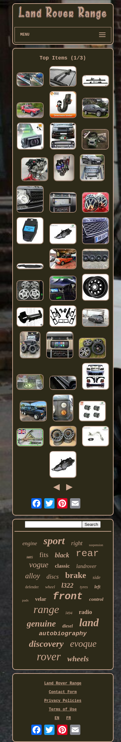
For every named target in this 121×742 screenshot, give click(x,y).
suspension (96, 545)
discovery (46, 644)
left (97, 586)
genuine (41, 623)
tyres (84, 586)
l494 (69, 613)
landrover (86, 566)
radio (85, 612)
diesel (67, 626)
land (89, 622)
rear (87, 553)
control (96, 599)
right (77, 543)
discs (52, 576)
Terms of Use (62, 709)
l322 (67, 585)
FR (68, 718)
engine (29, 543)
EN (57, 718)
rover (49, 656)
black (62, 555)
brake (75, 575)
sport (54, 540)
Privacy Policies (62, 701)
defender (32, 587)
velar (40, 599)
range (46, 609)
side (96, 577)
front (68, 596)
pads (25, 600)
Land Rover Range (62, 683)
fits (43, 555)
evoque (83, 643)
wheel (50, 586)
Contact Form (62, 692)
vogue (38, 564)
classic (62, 566)
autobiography (62, 633)
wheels (78, 659)
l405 (29, 557)
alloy (32, 576)
